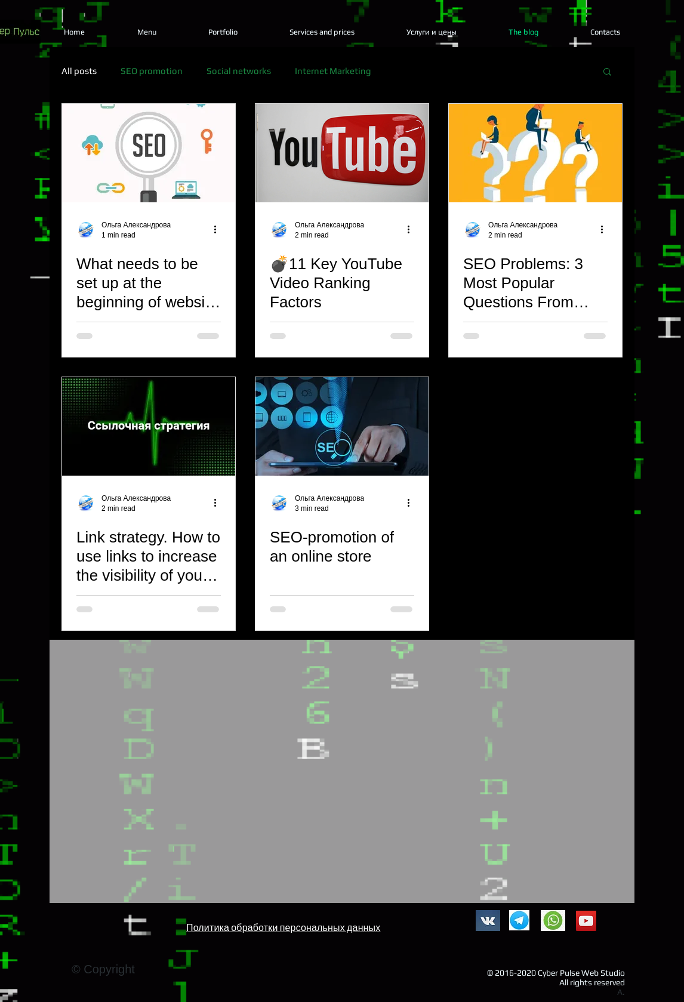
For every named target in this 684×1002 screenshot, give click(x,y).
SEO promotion (152, 71)
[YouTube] (586, 921)
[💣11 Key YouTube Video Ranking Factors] (342, 153)
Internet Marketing (333, 71)
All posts (79, 71)
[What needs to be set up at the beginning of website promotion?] (148, 153)
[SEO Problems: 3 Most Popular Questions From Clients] (535, 153)
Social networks (239, 71)
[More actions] (219, 229)
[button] (607, 72)
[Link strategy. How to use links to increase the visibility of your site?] (148, 426)
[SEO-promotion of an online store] (342, 426)
